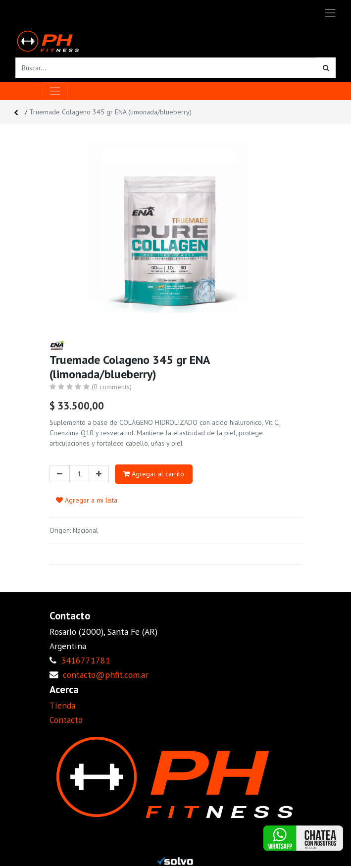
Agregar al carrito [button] (153, 473)
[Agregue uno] (99, 474)
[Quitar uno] (60, 474)
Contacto (66, 719)
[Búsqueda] (326, 67)
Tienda (62, 705)
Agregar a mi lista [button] (86, 500)
